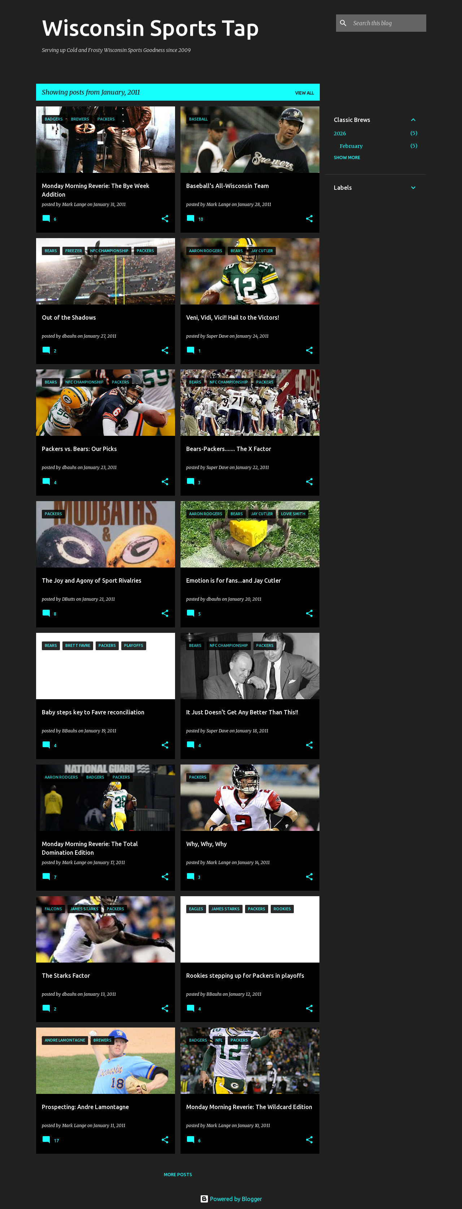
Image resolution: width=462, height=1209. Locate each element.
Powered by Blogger (231, 1199)
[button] (165, 219)
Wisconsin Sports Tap (150, 27)
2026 (340, 133)
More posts (178, 1174)
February (351, 146)
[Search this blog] (388, 23)
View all (304, 93)
